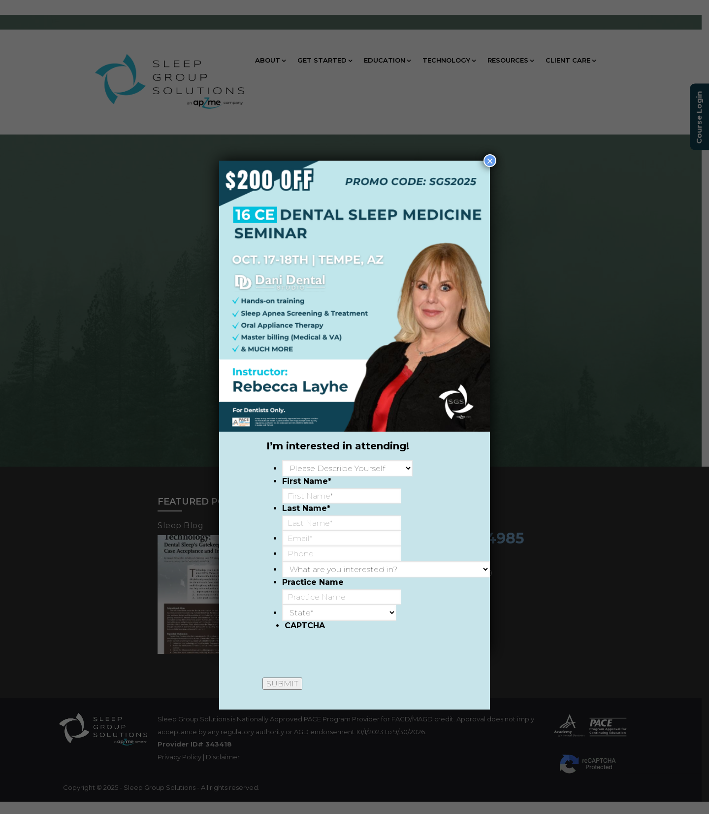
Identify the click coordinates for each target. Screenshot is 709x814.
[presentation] (359, 652)
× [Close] (489, 160)
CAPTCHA (305, 625)
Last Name (306, 508)
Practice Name (313, 582)
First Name (306, 481)
